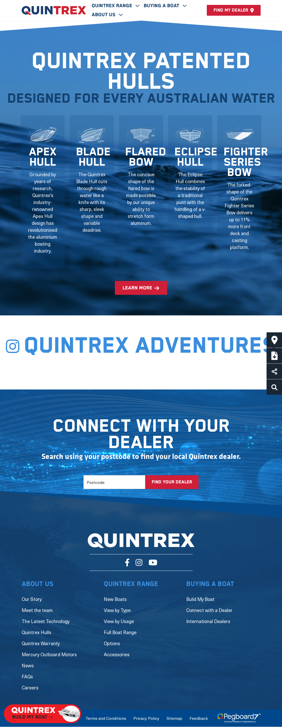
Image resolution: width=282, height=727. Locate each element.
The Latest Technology (46, 621)
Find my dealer (233, 10)
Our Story (32, 599)
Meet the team (37, 610)
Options (112, 643)
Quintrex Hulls (36, 632)
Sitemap (174, 718)
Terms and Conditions (106, 718)
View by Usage (119, 621)
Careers (30, 687)
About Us (104, 15)
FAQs (27, 676)
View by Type (117, 610)
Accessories (117, 654)
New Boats (115, 599)
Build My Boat (200, 599)
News (28, 665)
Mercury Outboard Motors (49, 654)
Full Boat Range (120, 632)
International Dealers (208, 621)
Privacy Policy (146, 718)
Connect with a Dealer (209, 610)
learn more (137, 288)
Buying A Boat (162, 6)
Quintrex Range (112, 6)
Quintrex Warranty (41, 643)
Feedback (199, 718)
